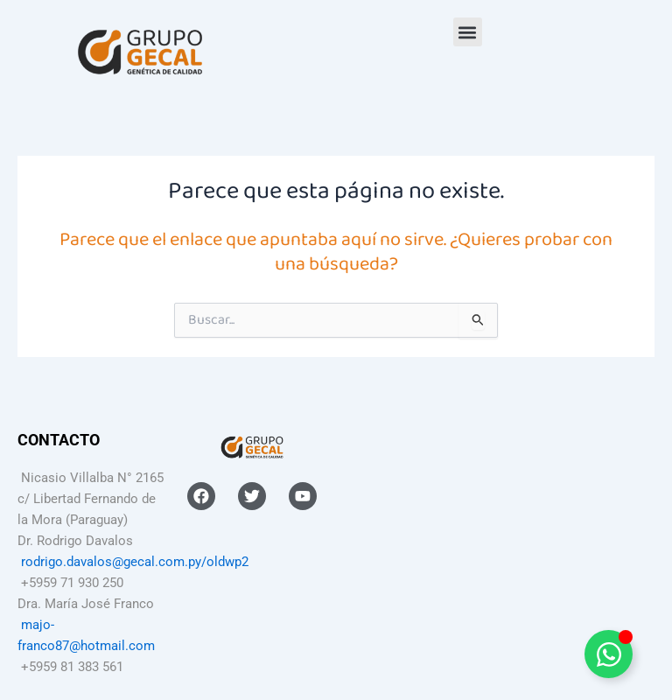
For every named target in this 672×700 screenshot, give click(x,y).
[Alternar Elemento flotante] (608, 654)
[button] (467, 32)
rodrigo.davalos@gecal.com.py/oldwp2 (134, 562)
